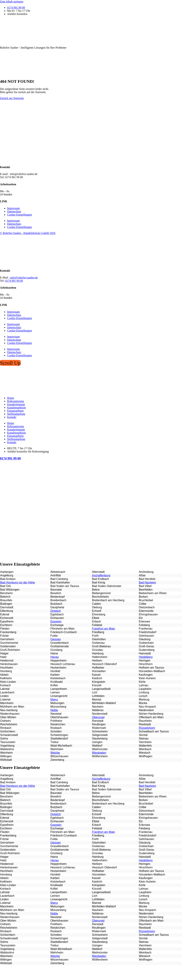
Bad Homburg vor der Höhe (17, 582)
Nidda (54, 710)
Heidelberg (145, 656)
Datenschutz (14, 211)
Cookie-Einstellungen (19, 214)
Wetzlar (55, 752)
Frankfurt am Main (103, 628)
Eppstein (55, 621)
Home (10, 397)
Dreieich (55, 610)
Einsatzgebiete (15, 410)
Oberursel (98, 717)
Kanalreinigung (16, 404)
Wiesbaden (99, 752)
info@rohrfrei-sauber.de (24, 277)
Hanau (54, 656)
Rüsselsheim (147, 727)
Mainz (54, 699)
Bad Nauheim (147, 582)
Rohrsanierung (15, 401)
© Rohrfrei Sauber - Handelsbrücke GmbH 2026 (27, 233)
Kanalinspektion (16, 407)
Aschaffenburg (101, 575)
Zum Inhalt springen (11, 1)
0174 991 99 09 (14, 280)
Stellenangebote (16, 413)
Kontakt (11, 417)
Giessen (55, 639)
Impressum (13, 208)
